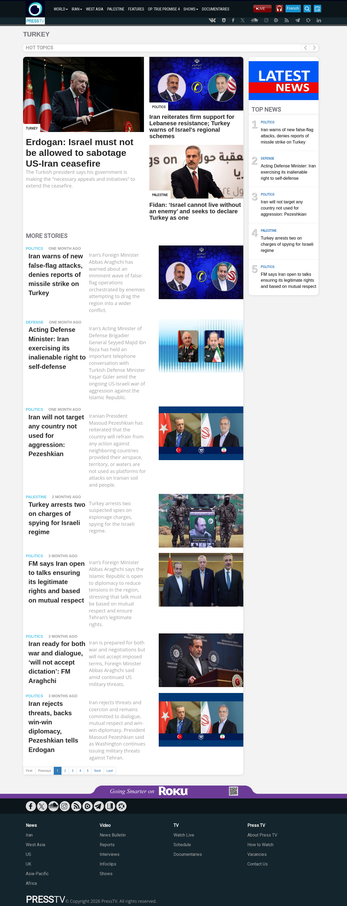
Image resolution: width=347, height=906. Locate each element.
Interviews (110, 854)
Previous (44, 771)
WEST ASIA (94, 9)
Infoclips (108, 864)
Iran (29, 835)
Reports (107, 844)
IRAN (77, 9)
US (28, 854)
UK (28, 864)
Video (105, 825)
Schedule (182, 844)
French (292, 8)
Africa (31, 883)
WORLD (61, 9)
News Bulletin (113, 835)
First (29, 771)
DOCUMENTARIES (215, 9)
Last (110, 771)
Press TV (256, 825)
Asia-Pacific (37, 873)
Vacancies (257, 854)
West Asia (35, 844)
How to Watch (260, 844)
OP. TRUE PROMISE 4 (164, 9)
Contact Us (257, 864)
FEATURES (136, 9)
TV (176, 825)
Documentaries (188, 854)
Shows (106, 873)
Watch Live (184, 835)
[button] (314, 47)
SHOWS (190, 9)
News (31, 825)
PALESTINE (115, 9)
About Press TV (262, 835)
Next (97, 771)
